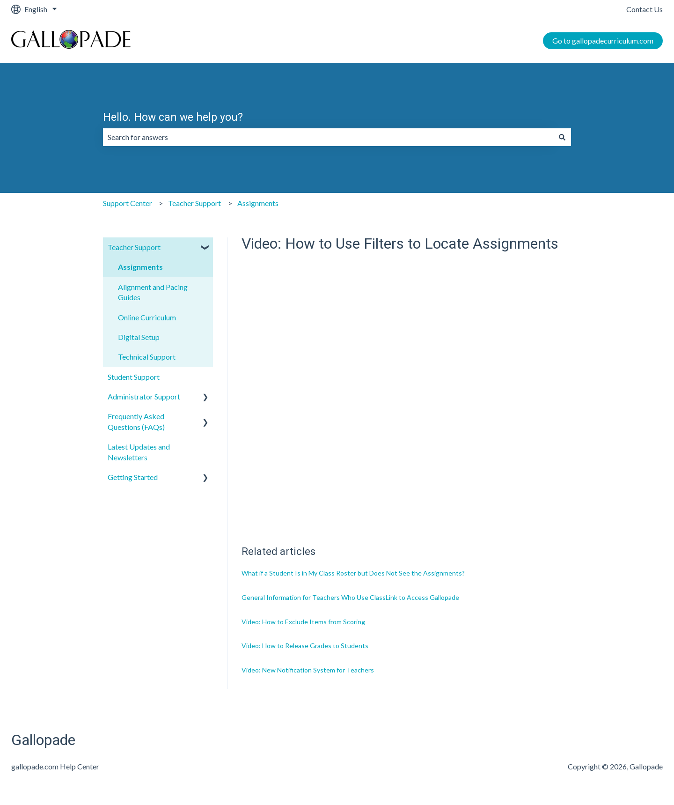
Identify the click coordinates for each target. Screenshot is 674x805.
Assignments (257, 203)
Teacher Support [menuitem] (134, 247)
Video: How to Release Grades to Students (305, 646)
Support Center (127, 203)
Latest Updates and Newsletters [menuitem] (139, 451)
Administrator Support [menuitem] (144, 396)
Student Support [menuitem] (134, 376)
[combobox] (328, 137)
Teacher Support (194, 203)
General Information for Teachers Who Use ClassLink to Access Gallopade (350, 597)
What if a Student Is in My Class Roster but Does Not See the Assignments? (353, 573)
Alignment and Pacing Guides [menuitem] (153, 292)
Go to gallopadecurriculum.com (602, 40)
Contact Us (644, 9)
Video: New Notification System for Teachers (308, 670)
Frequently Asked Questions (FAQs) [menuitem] (136, 421)
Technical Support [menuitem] (147, 356)
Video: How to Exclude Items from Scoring (303, 622)
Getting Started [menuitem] (133, 477)
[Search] (562, 137)
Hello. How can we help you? (173, 117)
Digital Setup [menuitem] (139, 336)
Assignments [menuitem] (140, 266)
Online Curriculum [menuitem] (147, 317)
